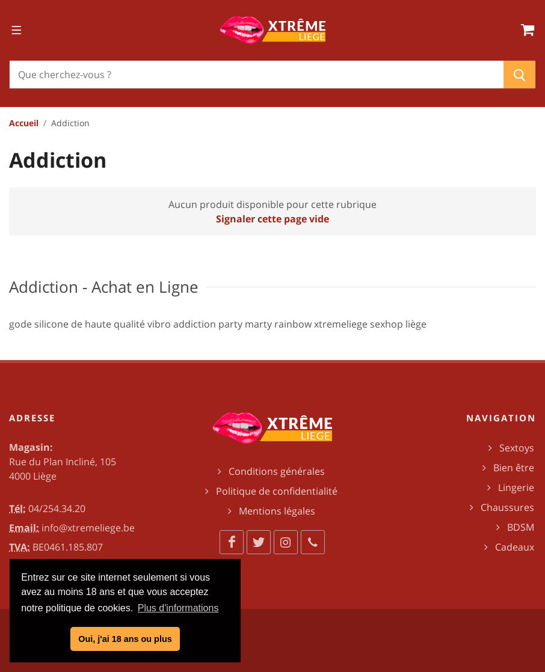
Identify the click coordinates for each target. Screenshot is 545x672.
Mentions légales (277, 511)
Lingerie (516, 487)
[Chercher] (256, 74)
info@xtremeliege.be (88, 527)
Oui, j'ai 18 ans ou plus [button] (124, 639)
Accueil (23, 123)
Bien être (513, 467)
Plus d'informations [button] (178, 608)
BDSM (520, 527)
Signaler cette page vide (272, 218)
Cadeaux (514, 547)
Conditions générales (277, 471)
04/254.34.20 (56, 508)
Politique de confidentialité (276, 491)
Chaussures (507, 507)
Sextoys (516, 447)
